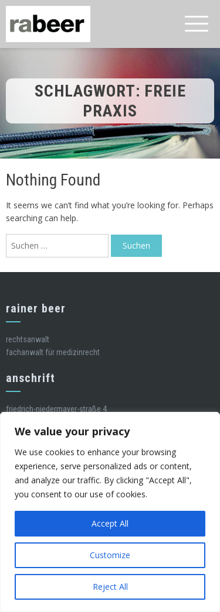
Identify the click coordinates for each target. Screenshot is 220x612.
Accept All (110, 523)
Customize (110, 555)
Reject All (110, 586)
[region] (110, 512)
